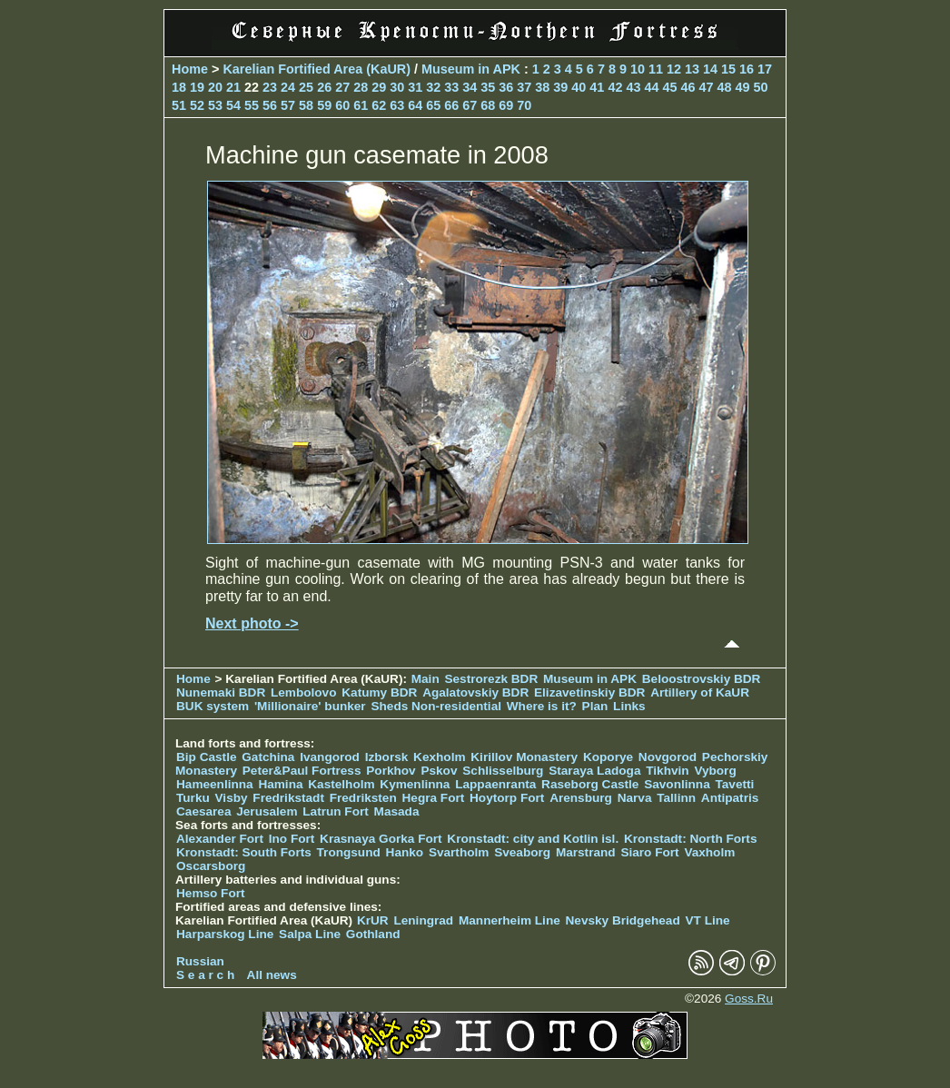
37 (524, 87)
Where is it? (542, 706)
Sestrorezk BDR (491, 679)
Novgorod (667, 757)
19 (197, 87)
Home (190, 69)
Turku (193, 798)
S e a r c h (205, 975)
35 (487, 87)
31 (415, 87)
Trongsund (349, 852)
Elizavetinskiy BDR (589, 692)
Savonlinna (677, 784)
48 (724, 87)
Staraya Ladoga (594, 770)
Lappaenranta (495, 784)
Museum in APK (472, 69)
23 (269, 87)
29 (378, 87)
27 (342, 87)
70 (524, 105)
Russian (200, 961)
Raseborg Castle (589, 784)
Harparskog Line (224, 934)
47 (705, 87)
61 (360, 105)
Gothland (373, 934)
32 (433, 87)
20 (215, 87)
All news (272, 975)
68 (487, 105)
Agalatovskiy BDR (475, 692)
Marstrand (586, 852)
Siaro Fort (649, 852)
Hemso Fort (210, 893)
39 (560, 87)
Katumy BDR (379, 692)
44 (651, 87)
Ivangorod (330, 757)
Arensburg (580, 798)
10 (637, 69)
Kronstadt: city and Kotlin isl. (532, 839)
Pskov (439, 770)
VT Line (708, 920)
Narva (635, 798)
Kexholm (439, 757)
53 (215, 105)
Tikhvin (667, 770)
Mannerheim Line (509, 920)
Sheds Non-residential (437, 706)
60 (342, 105)
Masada (397, 811)
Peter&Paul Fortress (301, 770)
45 (669, 87)
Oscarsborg (210, 866)
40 (578, 87)
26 (324, 87)
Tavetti (734, 784)
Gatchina (268, 757)
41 (596, 87)
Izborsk (387, 757)
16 (746, 69)
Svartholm (459, 852)
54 (233, 105)
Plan (595, 706)
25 (306, 87)
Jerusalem (266, 811)
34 (469, 87)
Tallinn (676, 798)
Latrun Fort (335, 811)
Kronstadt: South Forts (244, 852)
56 (269, 105)
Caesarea (203, 811)
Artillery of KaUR (699, 692)
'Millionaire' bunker (310, 706)
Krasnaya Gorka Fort (380, 839)
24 (288, 87)
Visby (231, 798)
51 (179, 105)
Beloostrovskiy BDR (701, 679)
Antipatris (729, 798)
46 (687, 87)
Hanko (405, 852)
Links (629, 706)
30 (397, 87)
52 (197, 105)
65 (433, 105)
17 (764, 69)
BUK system (212, 706)
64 (415, 105)
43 (633, 87)
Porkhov (390, 770)
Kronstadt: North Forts (690, 839)
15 (728, 69)
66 (451, 105)
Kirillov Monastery (524, 757)
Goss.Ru (749, 998)
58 (306, 105)
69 (506, 105)
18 (179, 87)
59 (324, 105)
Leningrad (423, 920)
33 (451, 87)
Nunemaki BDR (220, 692)
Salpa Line (310, 934)
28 (360, 87)
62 (378, 105)
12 (674, 69)
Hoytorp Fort (507, 798)
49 (742, 87)
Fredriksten (363, 798)
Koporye (608, 757)
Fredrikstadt (288, 798)
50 (761, 87)
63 (397, 105)
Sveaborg (522, 852)
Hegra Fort (433, 798)
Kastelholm (341, 784)
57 (288, 105)
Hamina (280, 784)
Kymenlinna (415, 784)
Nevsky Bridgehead (623, 920)
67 (469, 105)
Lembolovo (304, 692)
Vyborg (715, 770)
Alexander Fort (219, 839)
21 (233, 87)
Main (425, 679)
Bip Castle (206, 757)
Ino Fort (292, 839)
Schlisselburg (502, 770)
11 (655, 69)
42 (615, 87)
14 (710, 69)
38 (542, 87)
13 (692, 69)
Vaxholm (709, 852)
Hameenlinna (214, 784)
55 (251, 105)
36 (506, 87)
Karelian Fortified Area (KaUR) (317, 69)
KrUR (373, 920)
